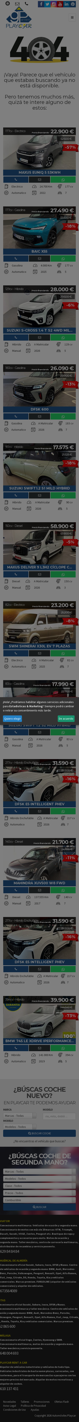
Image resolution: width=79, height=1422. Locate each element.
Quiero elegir (12, 718)
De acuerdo (66, 718)
